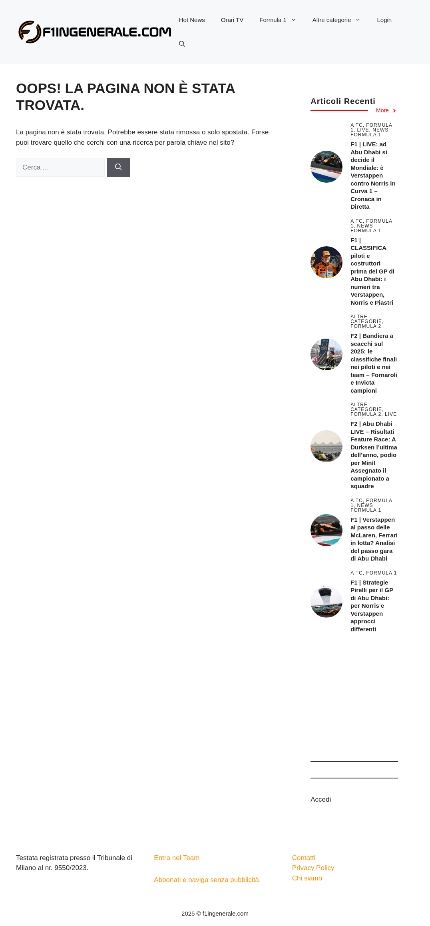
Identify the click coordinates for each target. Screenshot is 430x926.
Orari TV (232, 19)
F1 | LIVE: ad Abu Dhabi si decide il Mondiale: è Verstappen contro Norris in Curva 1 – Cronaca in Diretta (373, 175)
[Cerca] (118, 167)
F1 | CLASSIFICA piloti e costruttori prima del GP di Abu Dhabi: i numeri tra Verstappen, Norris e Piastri (372, 271)
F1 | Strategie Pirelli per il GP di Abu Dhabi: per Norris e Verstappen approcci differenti (371, 606)
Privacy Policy (313, 868)
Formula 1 (282, 20)
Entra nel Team (176, 858)
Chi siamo (307, 878)
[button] (182, 44)
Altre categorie (341, 20)
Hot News (192, 19)
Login (384, 19)
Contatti (304, 858)
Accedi (321, 799)
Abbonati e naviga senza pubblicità (206, 880)
